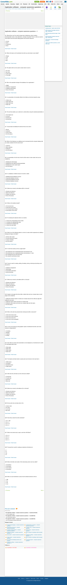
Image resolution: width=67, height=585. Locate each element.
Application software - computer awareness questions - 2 (34, 535)
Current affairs (34, 4)
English (17, 4)
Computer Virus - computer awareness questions (33, 528)
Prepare (37, 1)
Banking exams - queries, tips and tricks (52, 28)
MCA (45, 4)
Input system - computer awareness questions (15, 534)
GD (21, 4)
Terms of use (33, 578)
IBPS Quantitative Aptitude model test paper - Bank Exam (52, 37)
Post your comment (10, 508)
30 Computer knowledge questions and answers (14, 540)
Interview (2, 4)
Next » (42, 10)
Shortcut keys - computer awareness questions (32, 530)
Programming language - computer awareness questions (15, 525)
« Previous (7, 10)
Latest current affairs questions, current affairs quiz (52, 43)
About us (22, 578)
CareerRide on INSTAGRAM (31, 547)
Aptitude (7, 4)
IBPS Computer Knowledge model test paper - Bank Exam (21, 8)
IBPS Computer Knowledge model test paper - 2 (34, 533)
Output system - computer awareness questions (14, 538)
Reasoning (13, 4)
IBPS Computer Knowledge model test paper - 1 (34, 538)
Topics (6, 8)
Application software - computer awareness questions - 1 (15, 543)
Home (19, 578)
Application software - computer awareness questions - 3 (15, 533)
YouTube (41, 578)
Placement (25, 4)
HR (29, 4)
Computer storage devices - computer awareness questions (14, 530)
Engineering (40, 4)
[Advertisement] (24, 21)
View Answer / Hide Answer (10, 48)
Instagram (46, 578)
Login (62, 4)
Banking (9, 8)
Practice (42, 1)
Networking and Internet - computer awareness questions (13, 528)
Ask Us (37, 578)
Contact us (28, 578)
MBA (49, 4)
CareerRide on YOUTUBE (11, 547)
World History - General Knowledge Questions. (51, 40)
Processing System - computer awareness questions (33, 540)
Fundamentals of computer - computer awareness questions (33, 525)
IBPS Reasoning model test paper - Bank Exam (52, 34)
